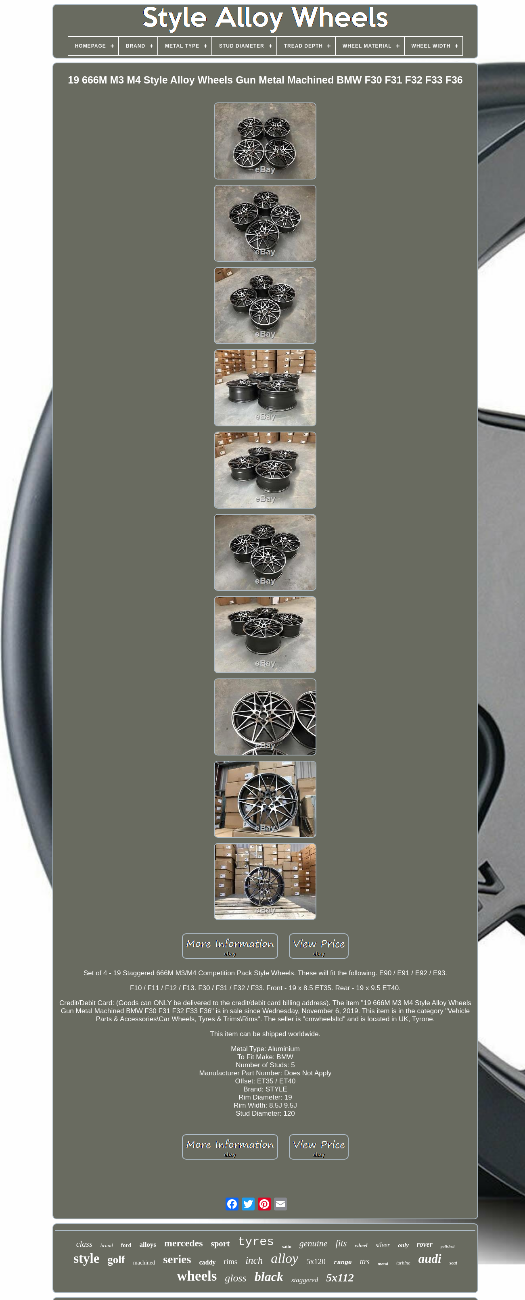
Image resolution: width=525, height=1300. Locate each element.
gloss (235, 1278)
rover (425, 1244)
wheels (197, 1276)
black (269, 1276)
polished (447, 1246)
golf (116, 1260)
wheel (361, 1245)
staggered (304, 1280)
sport (220, 1243)
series (177, 1259)
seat (453, 1263)
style (86, 1258)
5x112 (339, 1277)
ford (126, 1245)
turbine (403, 1263)
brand (106, 1245)
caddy (207, 1262)
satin (286, 1246)
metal (383, 1263)
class (84, 1243)
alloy (284, 1258)
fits (341, 1243)
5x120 (316, 1261)
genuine (313, 1243)
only (403, 1245)
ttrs (365, 1262)
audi (429, 1259)
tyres (256, 1242)
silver (383, 1245)
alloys (147, 1244)
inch (254, 1260)
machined (144, 1263)
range (343, 1262)
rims (230, 1261)
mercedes (183, 1243)
